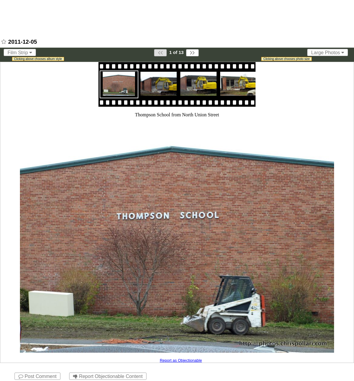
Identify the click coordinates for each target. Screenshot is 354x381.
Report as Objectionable (181, 360)
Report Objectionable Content (108, 376)
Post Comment (37, 376)
